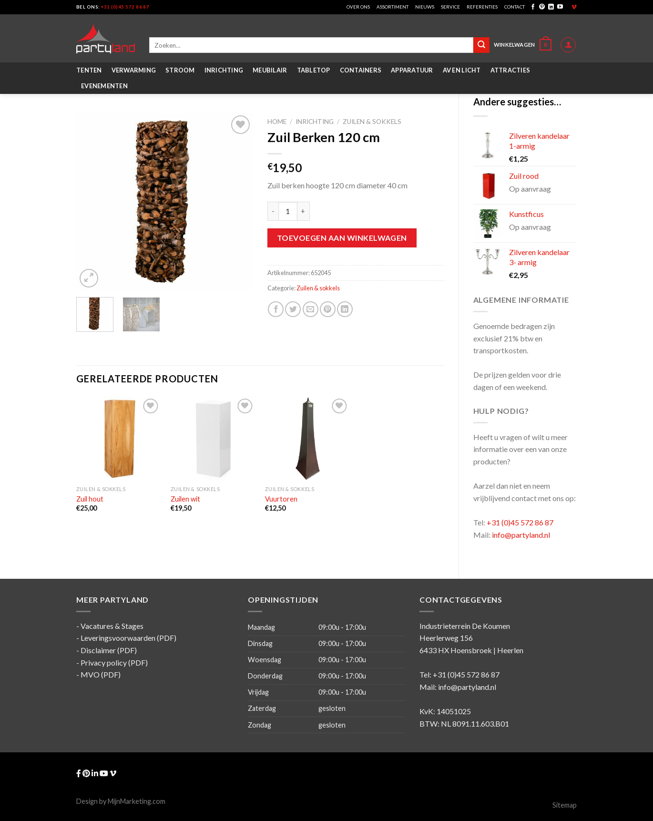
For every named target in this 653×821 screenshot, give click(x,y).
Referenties (482, 7)
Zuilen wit (185, 499)
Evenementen (104, 86)
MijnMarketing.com (136, 801)
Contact (514, 7)
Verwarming (134, 70)
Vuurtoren (281, 499)
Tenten (89, 70)
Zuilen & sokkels (372, 121)
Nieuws (424, 7)
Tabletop (313, 70)
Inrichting (224, 70)
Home (276, 121)
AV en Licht (462, 70)
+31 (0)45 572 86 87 (125, 7)
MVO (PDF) (101, 674)
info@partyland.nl (521, 534)
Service (450, 7)
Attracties (510, 70)
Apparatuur (412, 70)
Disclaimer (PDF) (109, 650)
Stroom (180, 70)
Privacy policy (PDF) (114, 662)
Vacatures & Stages (112, 625)
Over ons (358, 7)
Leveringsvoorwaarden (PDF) (128, 637)
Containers (361, 70)
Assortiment (392, 7)
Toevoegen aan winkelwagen (342, 237)
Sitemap (564, 805)
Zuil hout (89, 499)
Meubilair (270, 70)
